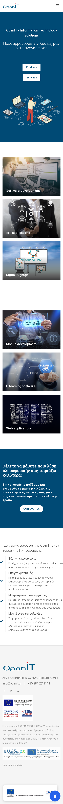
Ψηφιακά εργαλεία (13, 765)
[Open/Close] (57, 5)
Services (31, 77)
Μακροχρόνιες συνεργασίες (27, 595)
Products (31, 67)
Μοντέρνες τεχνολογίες (25, 613)
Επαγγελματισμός (20, 573)
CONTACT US (31, 508)
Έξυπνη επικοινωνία (22, 558)
